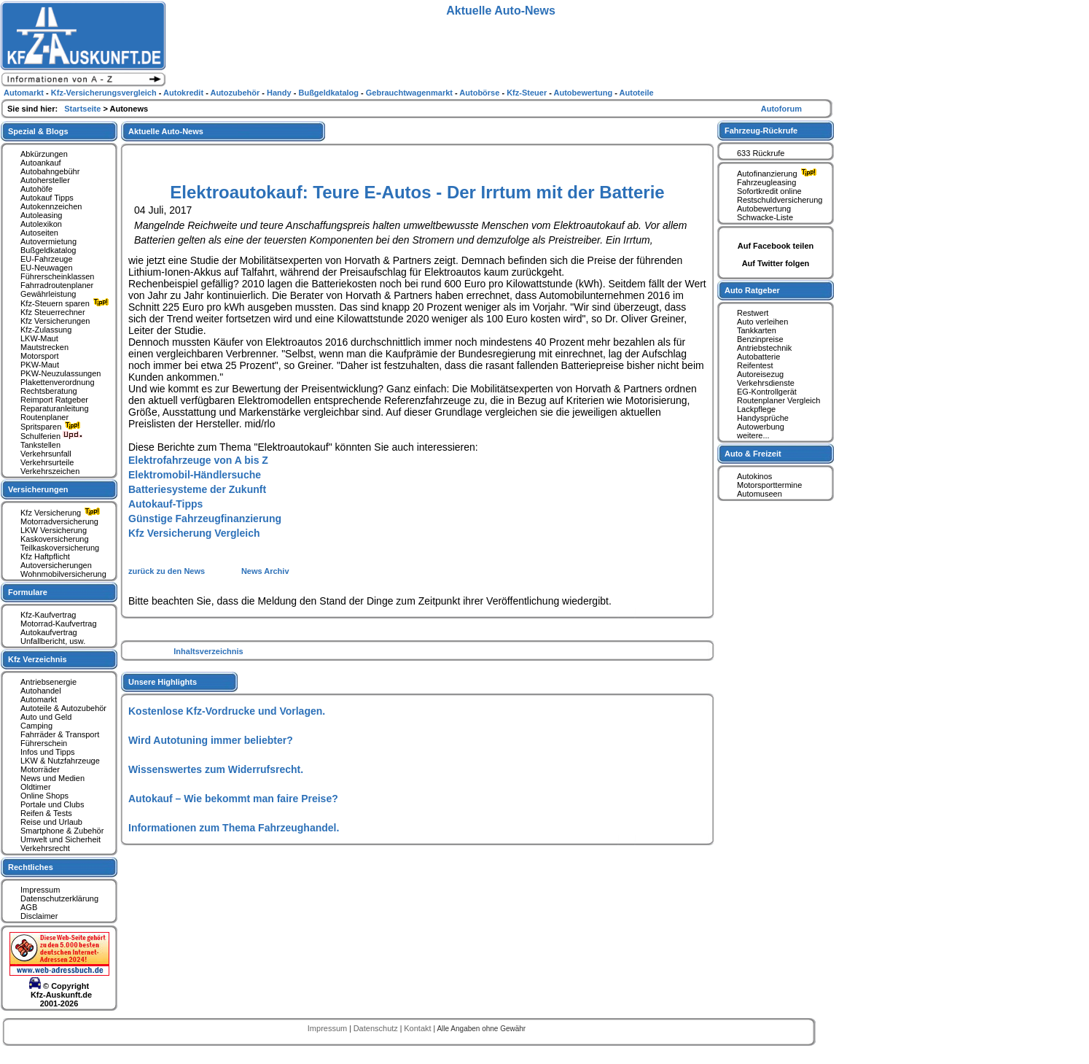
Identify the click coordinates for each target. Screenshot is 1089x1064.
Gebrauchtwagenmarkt (410, 92)
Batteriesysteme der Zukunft (197, 489)
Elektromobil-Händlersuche (194, 475)
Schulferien (51, 436)
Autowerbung (760, 426)
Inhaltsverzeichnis (208, 651)
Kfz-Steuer (528, 92)
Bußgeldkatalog (48, 250)
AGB (28, 907)
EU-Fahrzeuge (46, 259)
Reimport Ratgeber (54, 399)
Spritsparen (52, 426)
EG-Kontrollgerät (767, 391)
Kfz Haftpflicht (45, 556)
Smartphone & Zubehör (62, 830)
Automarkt (38, 699)
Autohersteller (45, 180)
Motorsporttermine (769, 485)
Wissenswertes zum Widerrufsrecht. (215, 769)
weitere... (753, 435)
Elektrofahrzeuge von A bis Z (198, 460)
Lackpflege (756, 409)
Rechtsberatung (48, 391)
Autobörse (480, 92)
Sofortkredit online (769, 191)
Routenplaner (44, 417)
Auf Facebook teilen (776, 245)
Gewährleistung (48, 294)
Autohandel (40, 690)
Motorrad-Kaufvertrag (58, 623)
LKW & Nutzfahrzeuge (60, 760)
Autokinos (754, 476)
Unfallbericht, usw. (52, 641)
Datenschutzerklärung (59, 898)
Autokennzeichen (51, 206)
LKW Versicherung (53, 530)
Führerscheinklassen (57, 276)
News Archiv (265, 571)
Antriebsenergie (48, 681)
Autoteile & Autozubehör (63, 708)
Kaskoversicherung (54, 539)
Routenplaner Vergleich (778, 400)
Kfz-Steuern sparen (66, 303)
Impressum (40, 889)
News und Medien (52, 778)
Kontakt (418, 1028)
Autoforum (781, 108)
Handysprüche (763, 417)
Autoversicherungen (56, 565)
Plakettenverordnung (57, 382)
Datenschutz (377, 1028)
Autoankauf (40, 162)
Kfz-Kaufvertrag (48, 614)
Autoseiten (39, 232)
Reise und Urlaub (51, 822)
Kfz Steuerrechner (52, 312)
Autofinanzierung (778, 173)
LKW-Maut (39, 338)
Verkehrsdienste (766, 382)
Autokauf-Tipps (165, 504)
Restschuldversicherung (779, 199)
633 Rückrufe (760, 153)
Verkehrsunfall (45, 453)
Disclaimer (39, 916)
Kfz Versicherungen (55, 321)
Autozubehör (236, 92)
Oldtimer (35, 787)
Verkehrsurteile (47, 462)
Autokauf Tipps (47, 197)
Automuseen (759, 493)
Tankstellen (40, 444)
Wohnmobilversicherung (63, 574)
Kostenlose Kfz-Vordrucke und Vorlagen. (226, 711)
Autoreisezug (760, 374)
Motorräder (40, 769)
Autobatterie (758, 356)
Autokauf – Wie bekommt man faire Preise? (233, 798)
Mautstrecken (44, 347)
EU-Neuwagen (46, 267)
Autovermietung (48, 241)
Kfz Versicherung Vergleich (194, 533)
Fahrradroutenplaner (56, 285)
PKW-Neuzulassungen (60, 373)
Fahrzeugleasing (766, 182)
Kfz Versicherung (62, 512)
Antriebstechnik (764, 347)
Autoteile (637, 92)
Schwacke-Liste (765, 217)
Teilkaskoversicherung (59, 547)
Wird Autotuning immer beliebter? (210, 740)
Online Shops (44, 795)
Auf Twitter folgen (776, 263)
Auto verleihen (762, 321)
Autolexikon (41, 224)
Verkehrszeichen (49, 471)
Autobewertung (764, 208)
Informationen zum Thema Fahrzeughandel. (233, 828)
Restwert (752, 312)
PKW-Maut (39, 364)
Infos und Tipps (47, 751)
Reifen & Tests (46, 813)
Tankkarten (756, 330)
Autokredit (184, 92)
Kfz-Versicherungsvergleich (105, 92)
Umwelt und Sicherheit (60, 839)
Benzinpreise (760, 339)
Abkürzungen (44, 153)
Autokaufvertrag (48, 632)
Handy (280, 92)
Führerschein (43, 743)
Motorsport (39, 356)
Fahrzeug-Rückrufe (761, 130)
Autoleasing (41, 215)
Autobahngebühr (49, 171)
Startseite (83, 108)
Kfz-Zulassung (45, 329)
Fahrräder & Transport (59, 734)
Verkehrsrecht (45, 848)
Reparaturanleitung (54, 408)
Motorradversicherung (59, 521)
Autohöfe (36, 189)
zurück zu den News (167, 571)
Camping (36, 725)
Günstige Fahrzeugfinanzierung (204, 518)
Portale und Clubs (52, 804)
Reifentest (755, 365)
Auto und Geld (45, 716)
